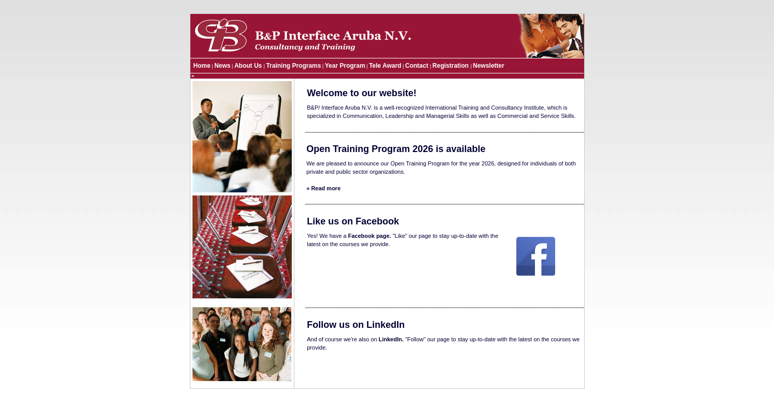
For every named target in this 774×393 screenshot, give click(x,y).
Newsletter (488, 65)
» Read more (323, 188)
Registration (451, 65)
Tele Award (385, 65)
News (222, 65)
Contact (417, 65)
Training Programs (293, 65)
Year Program (345, 65)
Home (202, 65)
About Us (249, 65)
